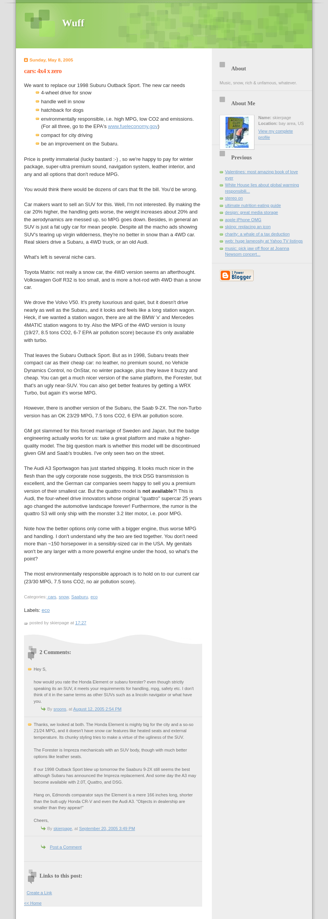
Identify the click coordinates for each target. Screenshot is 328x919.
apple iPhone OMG (243, 219)
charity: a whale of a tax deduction (257, 234)
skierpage (62, 828)
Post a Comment (66, 847)
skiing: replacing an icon (248, 226)
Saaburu (79, 596)
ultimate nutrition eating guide (253, 205)
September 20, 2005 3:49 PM (107, 828)
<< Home (32, 903)
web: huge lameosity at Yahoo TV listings (264, 241)
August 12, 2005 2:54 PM (97, 709)
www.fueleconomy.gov (133, 126)
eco (94, 596)
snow (64, 596)
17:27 (80, 622)
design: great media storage (251, 212)
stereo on (234, 198)
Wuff (73, 23)
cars (52, 596)
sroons (59, 709)
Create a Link (39, 892)
